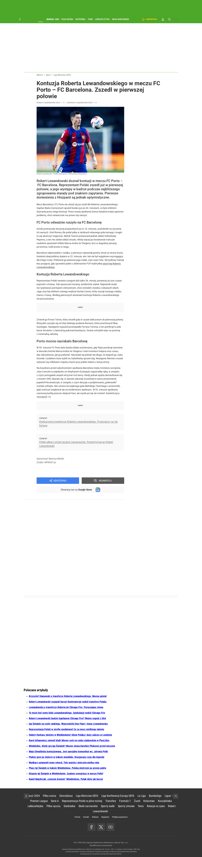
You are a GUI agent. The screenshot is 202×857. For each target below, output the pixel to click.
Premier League (39, 801)
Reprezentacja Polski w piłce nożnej (82, 801)
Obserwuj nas (76, 489)
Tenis (90, 19)
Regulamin (105, 817)
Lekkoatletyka (102, 19)
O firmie (77, 817)
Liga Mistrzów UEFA (87, 795)
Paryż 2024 (33, 795)
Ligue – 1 (170, 795)
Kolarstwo (149, 801)
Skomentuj (105, 480)
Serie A (55, 801)
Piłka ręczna (53, 806)
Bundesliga (155, 795)
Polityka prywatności (120, 817)
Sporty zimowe (126, 806)
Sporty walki (108, 806)
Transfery (110, 801)
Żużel (137, 801)
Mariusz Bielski (56, 458)
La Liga (142, 795)
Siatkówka (80, 19)
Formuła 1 (125, 801)
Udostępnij (60, 480)
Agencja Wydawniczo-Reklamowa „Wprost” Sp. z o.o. (107, 843)
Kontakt (86, 817)
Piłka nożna (67, 19)
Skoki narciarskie (120, 19)
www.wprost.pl (105, 854)
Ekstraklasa (66, 795)
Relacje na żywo (156, 806)
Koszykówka (165, 801)
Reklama (95, 817)
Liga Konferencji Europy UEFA (117, 795)
